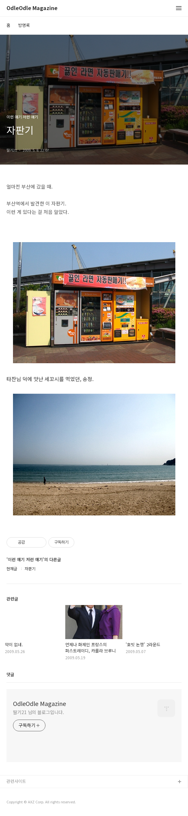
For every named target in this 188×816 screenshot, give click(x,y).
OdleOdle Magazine (31, 8)
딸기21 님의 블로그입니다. (38, 712)
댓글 (10, 674)
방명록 (24, 25)
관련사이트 (16, 781)
